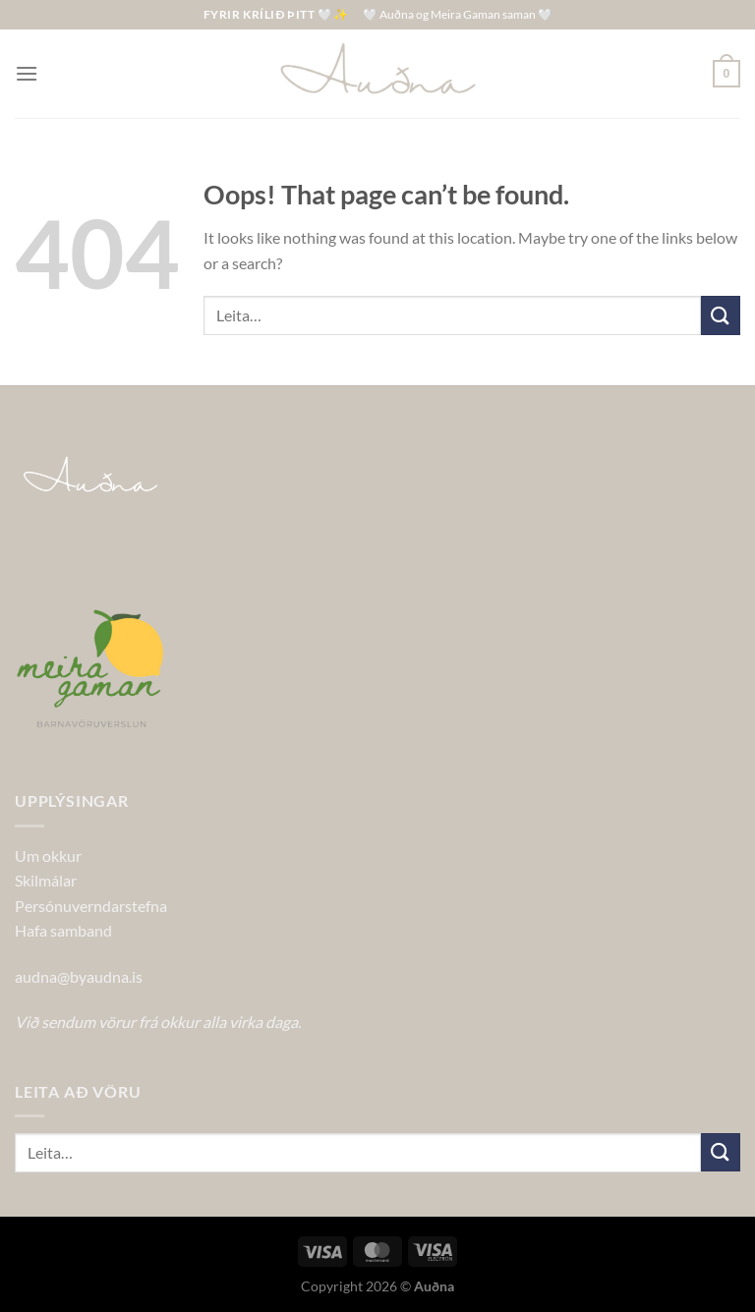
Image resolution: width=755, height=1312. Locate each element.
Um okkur (48, 855)
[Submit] (720, 315)
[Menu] (26, 73)
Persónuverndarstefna (91, 905)
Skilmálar (46, 880)
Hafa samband (63, 930)
